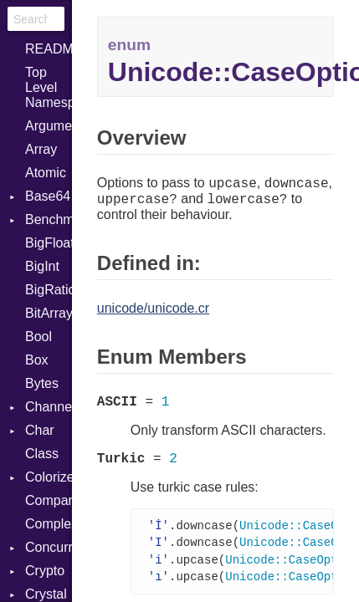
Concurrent (48, 547)
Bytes (42, 383)
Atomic (45, 173)
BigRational (48, 290)
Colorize (48, 477)
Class (42, 453)
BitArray (48, 313)
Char (39, 430)
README (48, 49)
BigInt (42, 266)
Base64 (47, 196)
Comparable (48, 500)
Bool (38, 336)
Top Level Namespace (48, 87)
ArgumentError (48, 126)
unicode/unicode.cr (153, 308)
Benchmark (48, 219)
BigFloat (48, 243)
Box (37, 360)
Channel (48, 407)
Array (41, 149)
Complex (48, 524)
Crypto (44, 571)
